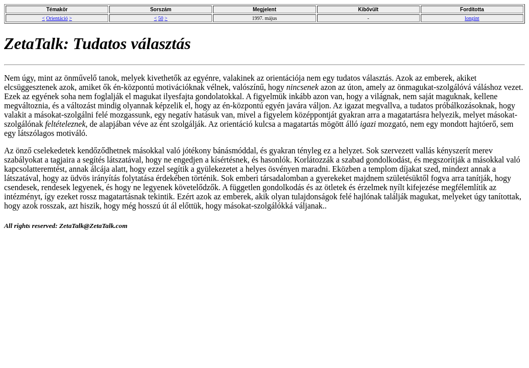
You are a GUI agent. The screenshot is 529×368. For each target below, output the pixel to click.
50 (160, 18)
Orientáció (56, 18)
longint (472, 18)
